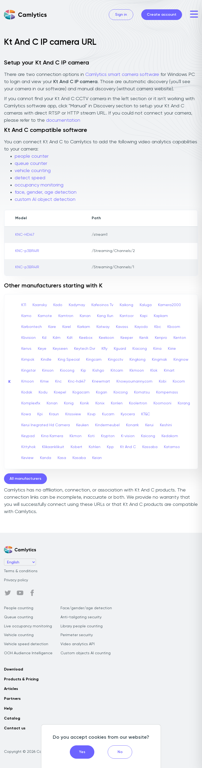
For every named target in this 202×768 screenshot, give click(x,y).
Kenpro (161, 338)
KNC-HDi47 (24, 235)
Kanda (45, 458)
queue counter (31, 163)
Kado (57, 305)
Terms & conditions (21, 571)
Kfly (104, 349)
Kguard (120, 349)
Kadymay (77, 305)
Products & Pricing (21, 679)
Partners (12, 699)
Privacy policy (16, 580)
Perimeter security (76, 635)
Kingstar (28, 370)
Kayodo (141, 327)
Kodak (26, 392)
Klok (153, 370)
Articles (11, 689)
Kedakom (169, 436)
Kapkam (161, 316)
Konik (84, 403)
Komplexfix (30, 403)
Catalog (12, 718)
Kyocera (128, 414)
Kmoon (27, 381)
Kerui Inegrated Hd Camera (45, 425)
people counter (32, 156)
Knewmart (101, 381)
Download (13, 669)
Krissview (73, 414)
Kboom (173, 327)
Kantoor (127, 316)
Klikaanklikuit (53, 447)
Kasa (62, 458)
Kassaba (149, 447)
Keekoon (106, 338)
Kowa (26, 414)
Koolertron (138, 403)
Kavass (122, 327)
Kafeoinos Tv (102, 305)
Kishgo (98, 370)
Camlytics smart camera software (122, 74)
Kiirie (172, 349)
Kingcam (94, 359)
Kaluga (146, 305)
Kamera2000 (169, 305)
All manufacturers (25, 479)
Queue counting (18, 617)
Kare (52, 327)
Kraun (54, 414)
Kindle (46, 359)
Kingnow (180, 359)
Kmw (44, 381)
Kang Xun (105, 316)
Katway (103, 327)
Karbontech (31, 327)
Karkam (83, 327)
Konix (99, 403)
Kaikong (126, 305)
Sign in (121, 15)
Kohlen (94, 447)
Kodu (43, 392)
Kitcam (117, 370)
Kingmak (159, 359)
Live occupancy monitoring (28, 626)
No (120, 752)
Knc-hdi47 (77, 381)
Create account (161, 15)
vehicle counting (33, 170)
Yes (82, 752)
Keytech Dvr (84, 349)
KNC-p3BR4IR (27, 251)
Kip (83, 370)
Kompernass (167, 392)
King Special (69, 359)
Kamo (26, 316)
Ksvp (91, 414)
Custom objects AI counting (85, 653)
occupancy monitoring (39, 185)
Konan (52, 403)
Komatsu (142, 392)
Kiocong (67, 370)
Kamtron (65, 316)
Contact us (14, 728)
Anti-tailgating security (81, 617)
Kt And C (128, 447)
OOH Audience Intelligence (28, 653)
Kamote (45, 316)
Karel (66, 327)
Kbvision (28, 338)
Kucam (108, 414)
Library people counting (81, 626)
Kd (44, 338)
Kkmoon (137, 370)
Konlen (117, 403)
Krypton (108, 436)
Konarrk (132, 425)
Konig (69, 403)
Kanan (85, 316)
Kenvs (26, 349)
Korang (184, 403)
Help (8, 708)
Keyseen (60, 349)
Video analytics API (77, 644)
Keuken (82, 425)
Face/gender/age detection (86, 608)
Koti (91, 436)
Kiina (157, 349)
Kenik (143, 338)
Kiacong (139, 349)
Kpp (110, 447)
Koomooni (162, 403)
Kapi (143, 316)
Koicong (121, 392)
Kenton (179, 338)
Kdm (56, 338)
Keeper (126, 338)
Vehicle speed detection (26, 644)
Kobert (76, 447)
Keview (27, 458)
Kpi (40, 414)
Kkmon (76, 436)
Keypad (28, 436)
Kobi (162, 381)
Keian (97, 458)
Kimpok (27, 359)
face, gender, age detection (45, 192)
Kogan (101, 392)
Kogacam (81, 392)
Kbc (157, 327)
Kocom (179, 381)
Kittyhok (28, 447)
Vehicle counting (19, 635)
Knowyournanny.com (134, 381)
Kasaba (79, 458)
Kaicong (148, 436)
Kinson (48, 370)
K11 (23, 305)
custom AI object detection (45, 199)
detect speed (30, 178)
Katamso (172, 447)
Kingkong (138, 359)
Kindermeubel (107, 425)
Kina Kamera (52, 436)
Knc (58, 381)
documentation (63, 120)
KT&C (145, 414)
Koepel (60, 392)
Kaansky (40, 305)
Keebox (85, 338)
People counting (18, 608)
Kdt (70, 338)
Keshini (166, 425)
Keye (42, 349)
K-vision (128, 436)
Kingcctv (115, 359)
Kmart (169, 370)
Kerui (149, 425)
